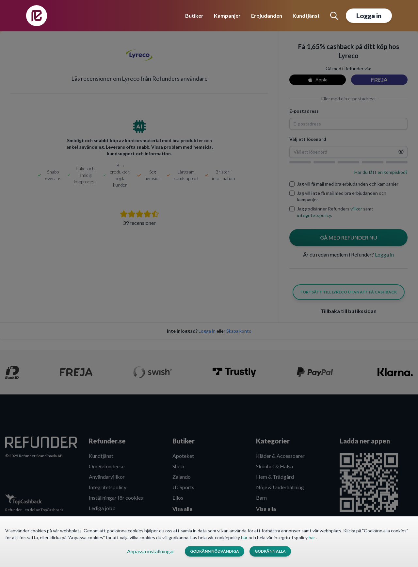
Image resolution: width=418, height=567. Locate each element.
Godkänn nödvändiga (214, 551)
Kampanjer (227, 15)
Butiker (194, 15)
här (245, 537)
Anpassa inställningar (150, 551)
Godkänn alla (270, 551)
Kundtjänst (306, 15)
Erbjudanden (266, 15)
